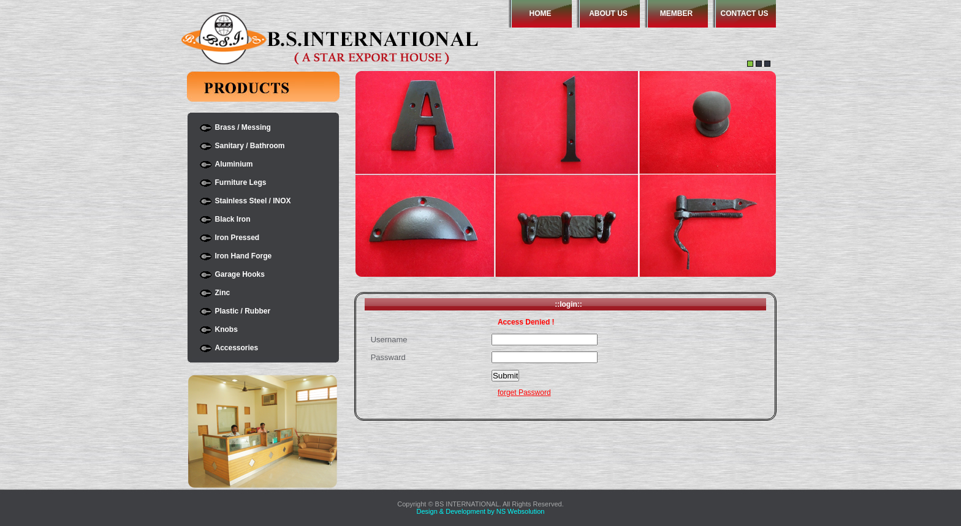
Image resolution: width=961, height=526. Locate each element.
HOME (541, 13)
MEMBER (676, 13)
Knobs (226, 329)
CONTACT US (745, 13)
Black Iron (233, 219)
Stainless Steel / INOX (253, 201)
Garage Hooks (240, 274)
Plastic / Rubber (243, 311)
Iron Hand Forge (243, 256)
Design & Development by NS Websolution (481, 511)
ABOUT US (608, 13)
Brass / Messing (243, 127)
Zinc (222, 292)
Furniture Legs (241, 182)
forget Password (524, 392)
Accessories (237, 348)
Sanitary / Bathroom (250, 145)
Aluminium (234, 164)
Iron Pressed (237, 237)
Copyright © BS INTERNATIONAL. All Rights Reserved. (480, 504)
